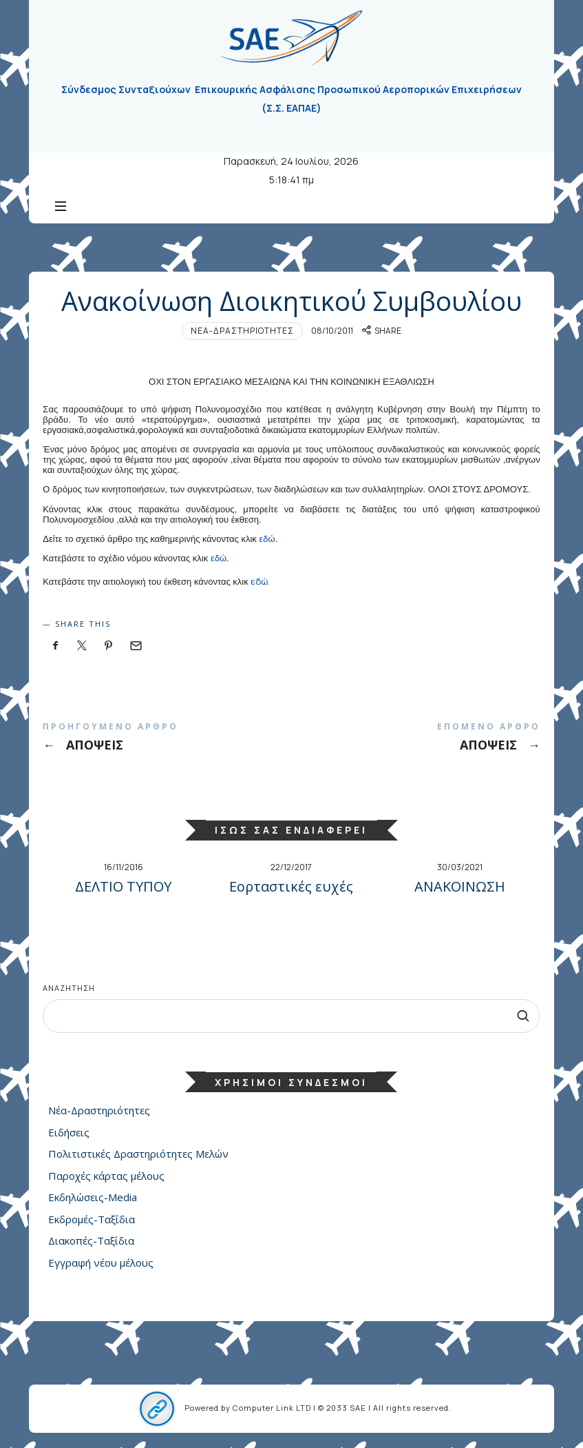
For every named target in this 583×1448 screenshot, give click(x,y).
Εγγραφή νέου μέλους (100, 1262)
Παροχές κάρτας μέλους (106, 1176)
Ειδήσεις (68, 1132)
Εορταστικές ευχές (291, 886)
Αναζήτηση (69, 988)
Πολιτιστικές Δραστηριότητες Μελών (138, 1154)
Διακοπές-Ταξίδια (91, 1241)
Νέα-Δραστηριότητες (242, 330)
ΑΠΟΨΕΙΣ (167, 739)
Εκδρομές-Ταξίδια (91, 1219)
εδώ (267, 539)
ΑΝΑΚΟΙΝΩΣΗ (459, 886)
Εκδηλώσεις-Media (92, 1198)
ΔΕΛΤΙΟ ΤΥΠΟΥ (123, 886)
